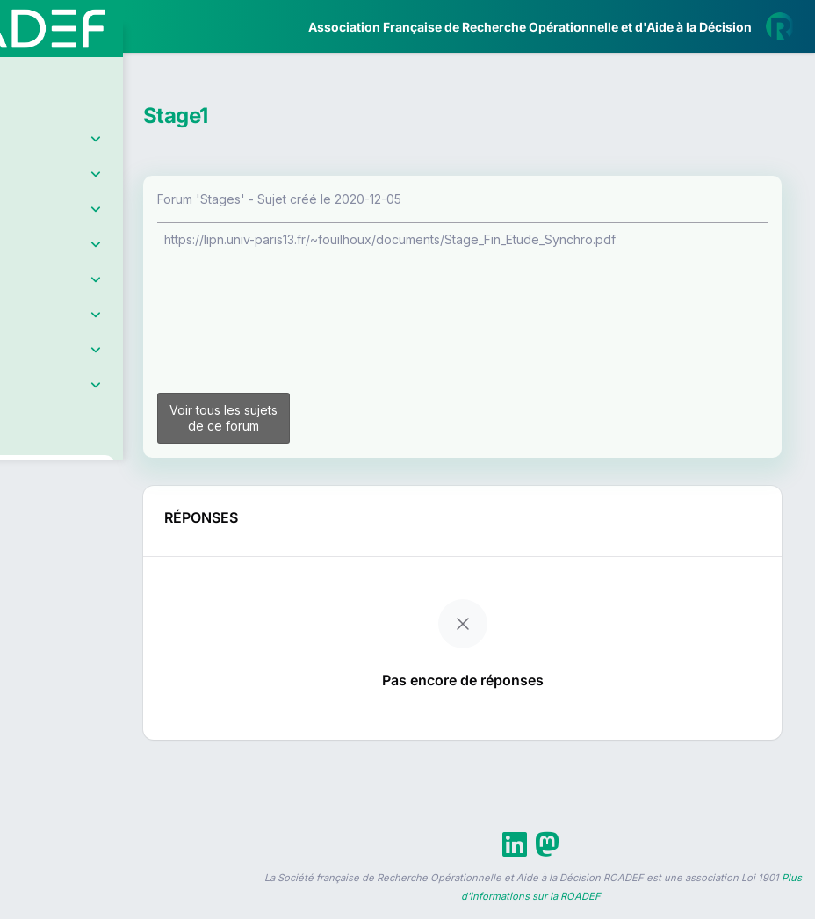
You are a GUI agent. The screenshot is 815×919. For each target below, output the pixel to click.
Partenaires (71, 404)
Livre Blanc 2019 (89, 649)
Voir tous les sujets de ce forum (324, 425)
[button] (26, 521)
